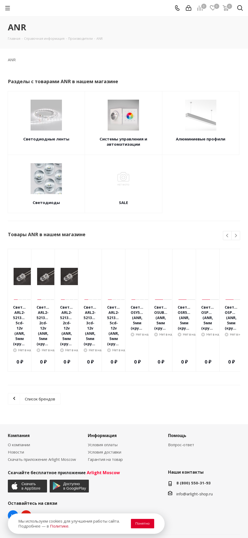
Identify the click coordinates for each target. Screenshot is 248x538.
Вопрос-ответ (181, 410)
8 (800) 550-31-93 (193, 448)
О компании (19, 410)
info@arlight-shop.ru (194, 459)
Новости (16, 418)
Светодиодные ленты (46, 138)
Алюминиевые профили (200, 138)
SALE (123, 202)
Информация (102, 401)
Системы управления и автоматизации (123, 141)
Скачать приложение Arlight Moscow (42, 425)
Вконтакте (13, 481)
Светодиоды (46, 202)
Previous (227, 235)
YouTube (26, 481)
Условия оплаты (103, 410)
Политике (59, 526)
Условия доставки (104, 418)
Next (236, 235)
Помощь (177, 401)
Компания (19, 401)
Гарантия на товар (105, 425)
